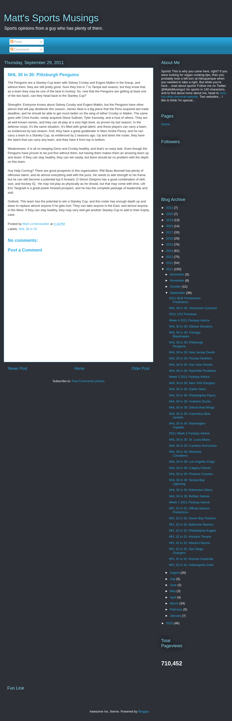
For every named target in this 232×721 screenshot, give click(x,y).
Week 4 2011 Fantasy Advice (189, 320)
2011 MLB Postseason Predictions (185, 300)
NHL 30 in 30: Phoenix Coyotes (191, 474)
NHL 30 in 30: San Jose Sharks (191, 364)
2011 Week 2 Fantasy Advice (189, 433)
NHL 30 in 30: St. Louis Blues (189, 439)
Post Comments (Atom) (88, 381)
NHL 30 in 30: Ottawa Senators (190, 326)
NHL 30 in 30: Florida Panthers (190, 358)
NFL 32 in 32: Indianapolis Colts (191, 565)
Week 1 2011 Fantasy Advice (189, 502)
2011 (170, 269)
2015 (170, 244)
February (176, 609)
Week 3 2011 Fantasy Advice (189, 377)
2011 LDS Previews (182, 314)
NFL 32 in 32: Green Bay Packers (192, 518)
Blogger (143, 711)
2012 (170, 263)
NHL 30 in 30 (28, 229)
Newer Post (17, 368)
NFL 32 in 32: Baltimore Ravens (191, 524)
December (177, 274)
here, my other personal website (194, 94)
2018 (170, 226)
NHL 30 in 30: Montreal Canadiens (185, 453)
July (173, 579)
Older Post (140, 368)
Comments (19, 49)
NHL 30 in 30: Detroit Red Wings (191, 407)
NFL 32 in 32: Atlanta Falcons (189, 543)
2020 (170, 214)
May (173, 591)
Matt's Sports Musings (51, 18)
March (175, 603)
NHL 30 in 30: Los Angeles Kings (192, 461)
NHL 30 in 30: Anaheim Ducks (190, 401)
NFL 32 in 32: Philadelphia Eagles (192, 530)
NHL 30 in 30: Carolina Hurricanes (193, 445)
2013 (170, 257)
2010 (170, 623)
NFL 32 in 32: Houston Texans (190, 536)
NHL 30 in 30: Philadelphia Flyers (192, 395)
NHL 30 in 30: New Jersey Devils (192, 352)
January (176, 615)
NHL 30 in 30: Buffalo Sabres (189, 496)
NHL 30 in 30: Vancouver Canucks (193, 308)
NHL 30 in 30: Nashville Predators (192, 370)
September (178, 293)
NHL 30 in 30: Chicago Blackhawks (184, 334)
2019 (170, 220)
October (176, 286)
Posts (16, 42)
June (174, 585)
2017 (170, 232)
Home (79, 368)
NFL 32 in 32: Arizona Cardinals (191, 559)
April (173, 597)
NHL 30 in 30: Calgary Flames (190, 468)
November (177, 280)
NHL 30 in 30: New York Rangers (192, 383)
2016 (170, 238)
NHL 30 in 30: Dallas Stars (187, 389)
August (175, 572)
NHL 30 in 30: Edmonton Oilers (190, 490)
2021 (170, 207)
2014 (170, 251)
